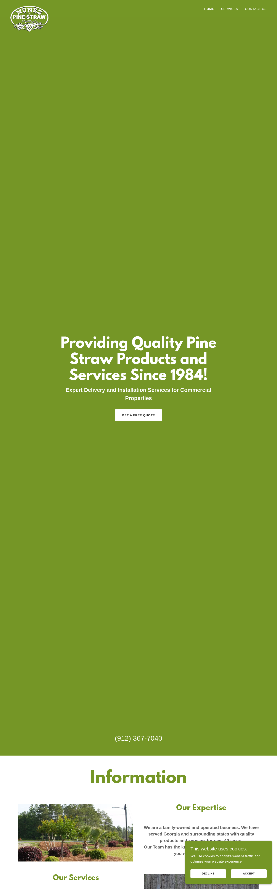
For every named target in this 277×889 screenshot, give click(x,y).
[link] (29, 7)
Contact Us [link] (256, 9)
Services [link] (229, 9)
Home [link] (209, 9)
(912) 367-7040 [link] (138, 738)
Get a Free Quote (138, 415)
